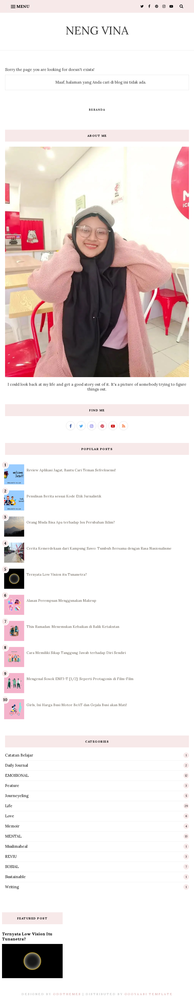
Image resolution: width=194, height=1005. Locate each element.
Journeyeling (17, 795)
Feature (12, 785)
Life (8, 805)
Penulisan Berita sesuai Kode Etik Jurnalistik (64, 496)
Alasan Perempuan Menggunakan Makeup (61, 600)
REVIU (11, 856)
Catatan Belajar (19, 755)
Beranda (97, 109)
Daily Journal (16, 765)
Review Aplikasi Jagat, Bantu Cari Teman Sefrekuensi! (71, 470)
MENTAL (13, 836)
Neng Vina (97, 30)
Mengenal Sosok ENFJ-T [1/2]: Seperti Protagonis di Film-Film (80, 679)
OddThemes (67, 994)
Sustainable (15, 876)
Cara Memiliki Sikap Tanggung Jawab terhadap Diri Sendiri (76, 652)
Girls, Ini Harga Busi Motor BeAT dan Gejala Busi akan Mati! (77, 705)
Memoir (12, 826)
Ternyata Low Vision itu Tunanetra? (57, 574)
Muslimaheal (16, 846)
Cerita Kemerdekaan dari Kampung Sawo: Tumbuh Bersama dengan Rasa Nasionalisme (99, 548)
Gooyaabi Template (149, 994)
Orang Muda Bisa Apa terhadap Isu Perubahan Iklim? (71, 522)
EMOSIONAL (17, 775)
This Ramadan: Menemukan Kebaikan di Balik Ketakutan (73, 626)
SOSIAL (12, 866)
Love (9, 816)
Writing (12, 886)
